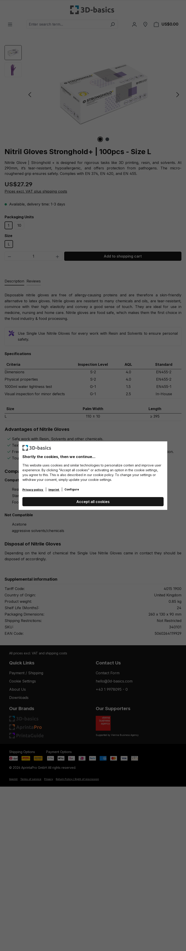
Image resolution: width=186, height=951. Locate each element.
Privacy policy (33, 489)
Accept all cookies (93, 501)
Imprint (54, 489)
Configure (71, 489)
